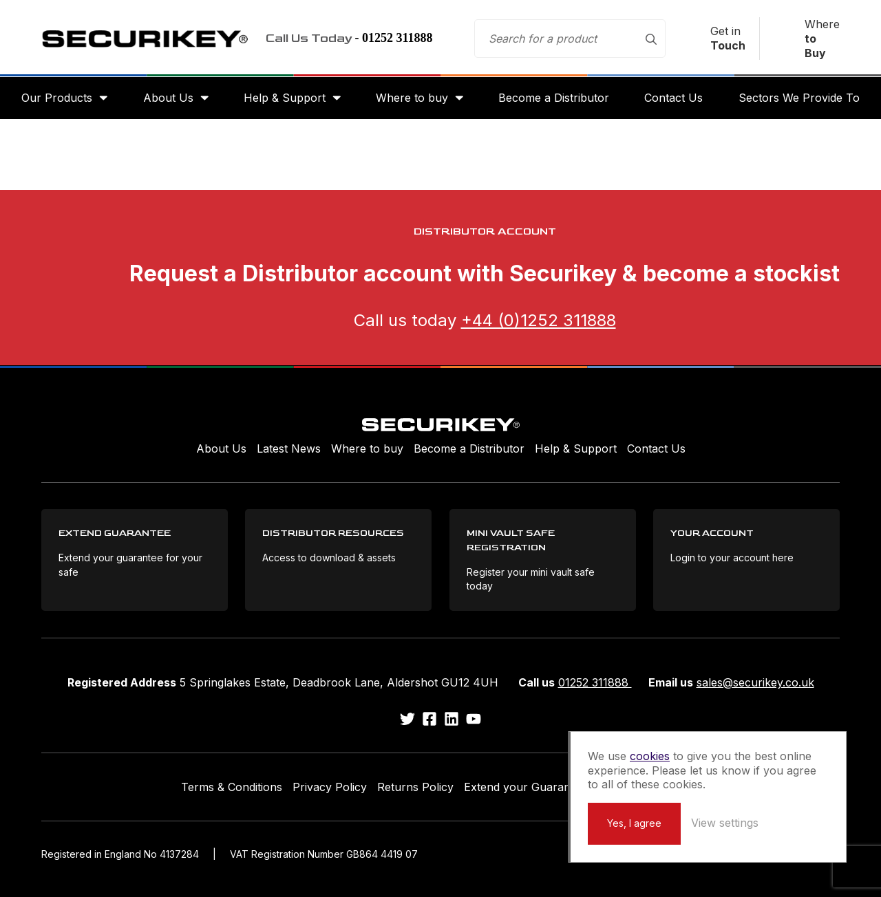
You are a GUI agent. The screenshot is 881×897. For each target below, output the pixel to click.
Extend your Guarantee (525, 787)
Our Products (56, 98)
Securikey (144, 38)
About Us (168, 98)
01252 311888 (595, 682)
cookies (650, 756)
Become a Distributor (553, 98)
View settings (724, 823)
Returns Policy (415, 787)
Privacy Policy (330, 787)
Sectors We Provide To (799, 98)
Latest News (289, 448)
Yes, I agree (634, 823)
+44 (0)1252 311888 (538, 320)
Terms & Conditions (231, 787)
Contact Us (673, 98)
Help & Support (285, 98)
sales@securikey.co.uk (755, 682)
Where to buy (412, 98)
